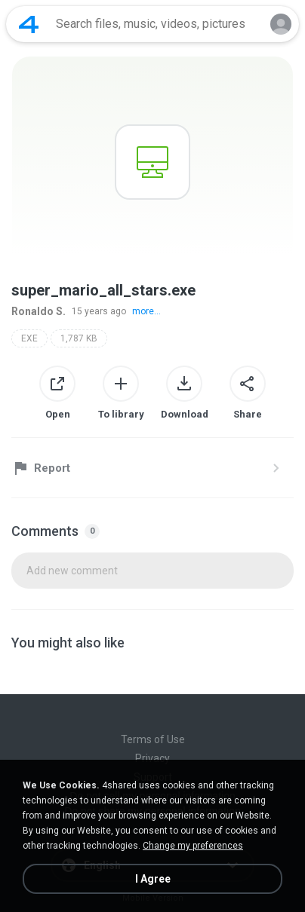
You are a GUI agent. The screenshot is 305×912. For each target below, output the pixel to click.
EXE (29, 338)
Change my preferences (193, 845)
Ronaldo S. (38, 311)
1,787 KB (78, 338)
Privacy (152, 758)
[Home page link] (28, 24)
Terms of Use (153, 739)
